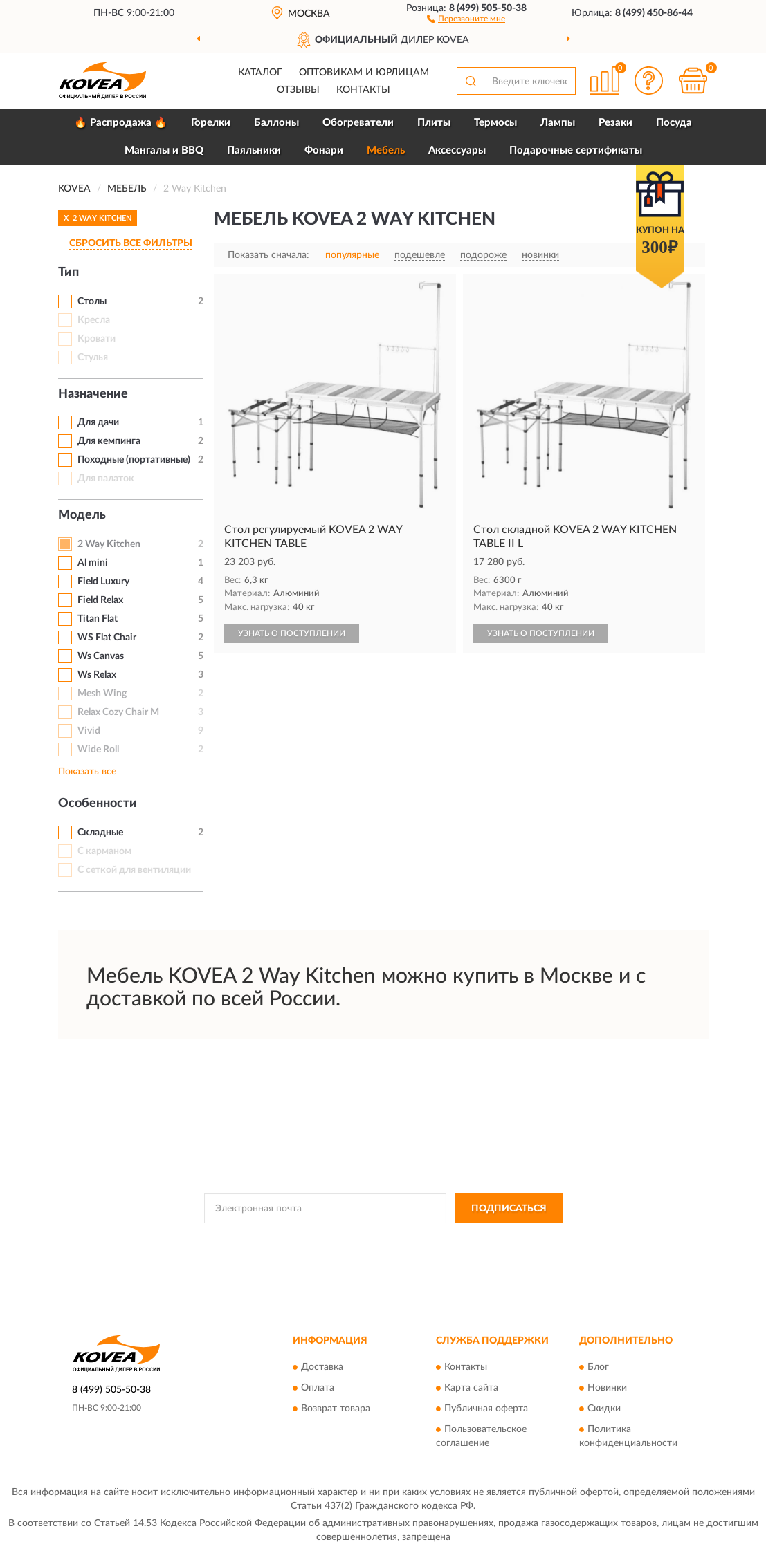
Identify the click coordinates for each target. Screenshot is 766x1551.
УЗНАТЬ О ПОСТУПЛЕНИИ (291, 633)
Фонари (323, 150)
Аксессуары (457, 150)
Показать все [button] (87, 772)
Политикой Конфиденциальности (384, 1239)
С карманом (104, 851)
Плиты (433, 123)
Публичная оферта (486, 1408)
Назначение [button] (93, 394)
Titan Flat (97, 619)
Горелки (210, 123)
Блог (598, 1367)
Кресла (93, 320)
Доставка (322, 1367)
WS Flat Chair (106, 637)
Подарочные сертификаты (575, 150)
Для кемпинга (108, 441)
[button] (466, 18)
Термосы (495, 123)
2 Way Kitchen (108, 544)
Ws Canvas (100, 656)
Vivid (88, 731)
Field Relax (100, 600)
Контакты (363, 90)
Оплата (317, 1388)
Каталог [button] (260, 72)
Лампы (557, 123)
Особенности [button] (97, 803)
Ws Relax (96, 675)
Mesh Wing (102, 693)
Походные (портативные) (133, 460)
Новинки (607, 1388)
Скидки (604, 1408)
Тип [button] (68, 272)
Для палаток (105, 478)
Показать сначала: (268, 255)
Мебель (386, 150)
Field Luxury (103, 581)
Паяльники (254, 150)
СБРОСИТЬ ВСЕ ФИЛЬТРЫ (130, 243)
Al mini (92, 563)
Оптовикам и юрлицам (364, 72)
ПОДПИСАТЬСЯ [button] (509, 1209)
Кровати (96, 339)
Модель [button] (82, 515)
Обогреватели (358, 123)
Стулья (92, 357)
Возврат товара (335, 1408)
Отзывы (298, 90)
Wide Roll (98, 749)
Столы (92, 301)
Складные (100, 832)
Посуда (674, 123)
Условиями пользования (506, 1239)
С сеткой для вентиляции (134, 870)
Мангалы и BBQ (164, 150)
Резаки (615, 123)
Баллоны (276, 123)
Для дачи (98, 422)
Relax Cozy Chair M (118, 712)
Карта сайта (471, 1388)
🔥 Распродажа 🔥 (120, 123)
